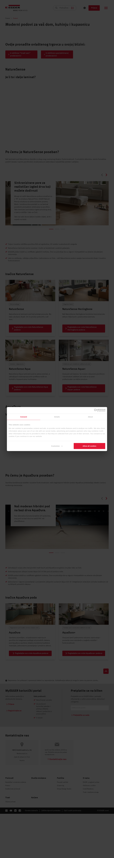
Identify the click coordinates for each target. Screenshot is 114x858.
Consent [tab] (23, 417)
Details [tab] (57, 417)
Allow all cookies (89, 446)
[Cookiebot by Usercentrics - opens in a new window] (95, 410)
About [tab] (90, 417)
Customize (56, 446)
